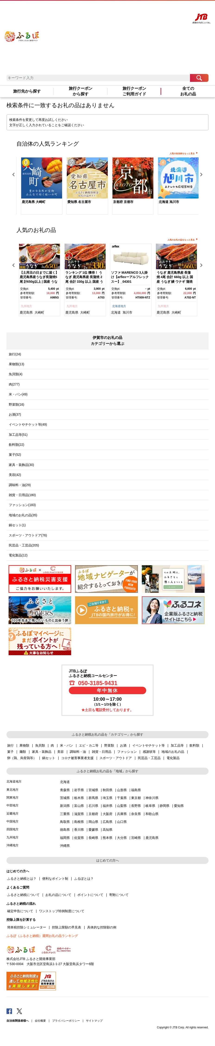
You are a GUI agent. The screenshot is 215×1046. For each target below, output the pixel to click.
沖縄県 (65, 845)
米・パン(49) (18, 394)
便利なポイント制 (55, 878)
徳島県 (65, 829)
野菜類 (109, 745)
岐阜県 (150, 806)
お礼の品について (58, 895)
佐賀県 (79, 838)
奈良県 (136, 814)
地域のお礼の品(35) (23, 515)
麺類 (22, 752)
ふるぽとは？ (84, 878)
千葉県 (122, 798)
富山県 (79, 806)
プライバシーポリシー (66, 1020)
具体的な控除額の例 (101, 927)
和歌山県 (151, 814)
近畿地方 (12, 813)
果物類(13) (16, 364)
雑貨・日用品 (101, 752)
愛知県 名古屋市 (79, 202)
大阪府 (107, 814)
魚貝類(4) (15, 374)
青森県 (65, 790)
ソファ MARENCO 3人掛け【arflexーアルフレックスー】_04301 (130, 277)
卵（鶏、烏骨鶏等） (21, 758)
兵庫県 (122, 814)
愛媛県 (93, 829)
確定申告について (20, 911)
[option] (39, 186)
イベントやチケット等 (148, 745)
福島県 (136, 790)
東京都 (136, 798)
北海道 (116, 312)
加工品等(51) (18, 434)
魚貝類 (40, 745)
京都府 (93, 814)
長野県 (136, 806)
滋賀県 (79, 814)
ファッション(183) (22, 505)
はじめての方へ (126, 8)
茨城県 (65, 798)
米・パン (66, 745)
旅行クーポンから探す (80, 91)
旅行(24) (15, 354)
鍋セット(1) (17, 525)
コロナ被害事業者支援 (77, 758)
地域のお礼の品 (172, 752)
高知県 (107, 829)
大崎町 (39, 312)
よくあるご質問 (146, 8)
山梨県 (122, 806)
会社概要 (40, 1020)
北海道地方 (119, 306)
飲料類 (194, 745)
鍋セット (48, 758)
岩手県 (79, 790)
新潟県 (65, 806)
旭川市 (127, 312)
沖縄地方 (12, 845)
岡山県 (93, 822)
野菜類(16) (16, 404)
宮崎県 (136, 838)
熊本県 (107, 838)
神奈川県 (151, 798)
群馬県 (93, 798)
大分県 (122, 838)
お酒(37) (15, 414)
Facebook (9, 1011)
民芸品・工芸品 (149, 758)
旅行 (10, 745)
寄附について (119, 895)
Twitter (19, 1011)
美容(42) (15, 475)
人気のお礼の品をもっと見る (181, 240)
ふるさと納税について (23, 895)
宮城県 (93, 790)
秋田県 (107, 790)
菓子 (10, 752)
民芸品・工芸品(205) (24, 545)
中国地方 (12, 821)
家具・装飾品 (41, 752)
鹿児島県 (26, 312)
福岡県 (65, 838)
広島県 (107, 822)
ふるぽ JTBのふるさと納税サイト (22, 33)
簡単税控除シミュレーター (26, 927)
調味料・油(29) (20, 485)
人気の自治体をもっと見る (182, 153)
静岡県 (164, 806)
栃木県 (79, 798)
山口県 (122, 822)
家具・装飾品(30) (21, 465)
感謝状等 (149, 752)
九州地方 (26, 306)
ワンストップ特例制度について (61, 911)
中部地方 (12, 805)
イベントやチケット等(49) (28, 424)
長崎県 (93, 838)
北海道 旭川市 (169, 202)
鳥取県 (65, 822)
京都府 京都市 (123, 202)
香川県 (79, 829)
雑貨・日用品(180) (22, 495)
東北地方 (12, 789)
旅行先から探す (27, 91)
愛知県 (179, 806)
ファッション (127, 752)
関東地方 (12, 797)
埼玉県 (107, 798)
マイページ (163, 8)
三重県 (65, 814)
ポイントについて (90, 895)
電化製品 (173, 758)
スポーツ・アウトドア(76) (28, 535)
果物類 (24, 745)
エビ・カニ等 (88, 745)
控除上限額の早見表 (66, 927)
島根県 (79, 822)
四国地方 (12, 829)
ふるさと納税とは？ (21, 878)
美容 (60, 752)
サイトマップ (94, 1020)
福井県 (107, 806)
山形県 (122, 790)
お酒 (123, 745)
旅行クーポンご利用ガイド (134, 91)
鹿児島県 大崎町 (33, 202)
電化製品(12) (18, 555)
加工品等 (177, 745)
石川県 (93, 806)
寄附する (175, 8)
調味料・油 (78, 752)
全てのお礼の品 (188, 91)
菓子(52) (15, 454)
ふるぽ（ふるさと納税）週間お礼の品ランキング (42, 936)
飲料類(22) (16, 444)
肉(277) (14, 384)
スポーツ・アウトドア (115, 758)
